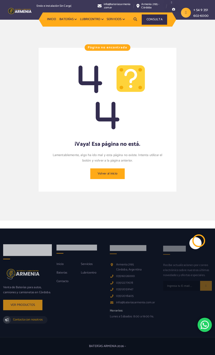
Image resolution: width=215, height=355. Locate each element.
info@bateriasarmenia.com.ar (117, 6)
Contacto (62, 283)
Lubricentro (89, 275)
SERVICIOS (114, 19)
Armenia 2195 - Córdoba (150, 6)
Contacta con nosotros (28, 321)
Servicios (87, 266)
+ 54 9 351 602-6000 (200, 13)
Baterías (61, 275)
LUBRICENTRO (90, 19)
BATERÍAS (66, 19)
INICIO (51, 19)
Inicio (60, 266)
